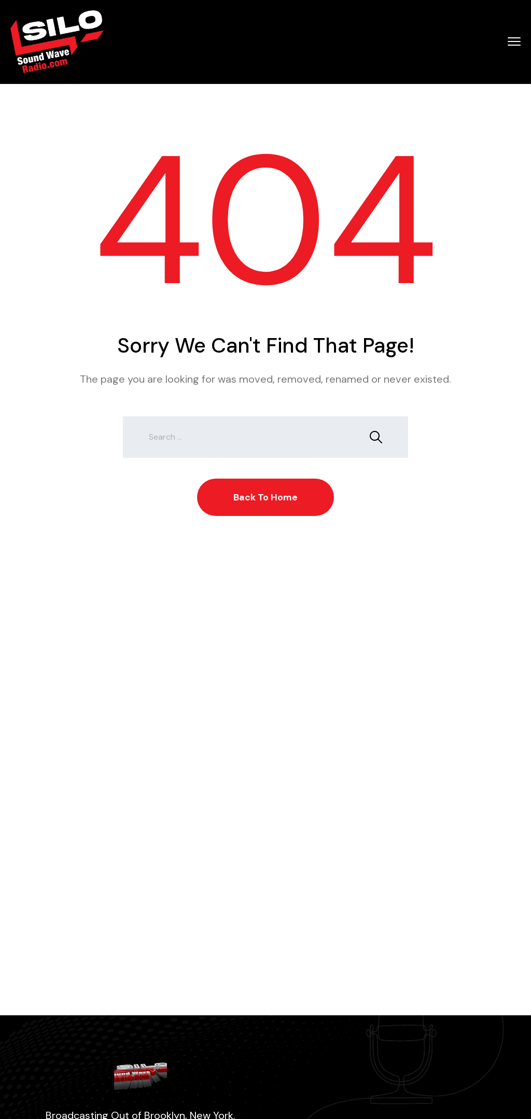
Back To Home (265, 497)
